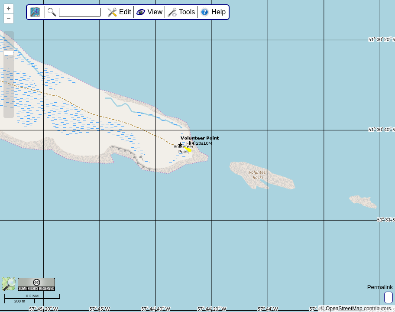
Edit (125, 12)
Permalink (380, 287)
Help (218, 12)
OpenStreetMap (344, 309)
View (155, 12)
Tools (187, 12)
